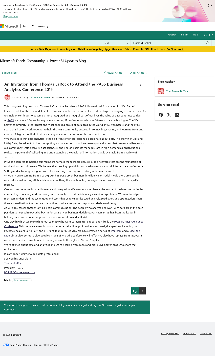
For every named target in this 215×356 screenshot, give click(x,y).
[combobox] (171, 43)
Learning (127, 26)
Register (172, 34)
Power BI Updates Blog (68, 60)
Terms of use (189, 333)
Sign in (184, 34)
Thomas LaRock (13, 263)
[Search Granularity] (117, 43)
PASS (11, 120)
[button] (140, 84)
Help (195, 34)
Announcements (22, 280)
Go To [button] (207, 34)
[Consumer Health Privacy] (45, 345)
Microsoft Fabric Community (22, 60)
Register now (10, 16)
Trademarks (206, 333)
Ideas (84, 26)
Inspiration (71, 26)
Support (142, 26)
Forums (56, 26)
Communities (99, 26)
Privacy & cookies (170, 333)
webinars (116, 230)
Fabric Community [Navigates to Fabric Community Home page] (35, 26)
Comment (9, 309)
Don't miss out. (175, 49)
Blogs (114, 26)
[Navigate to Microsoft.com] (9, 26)
